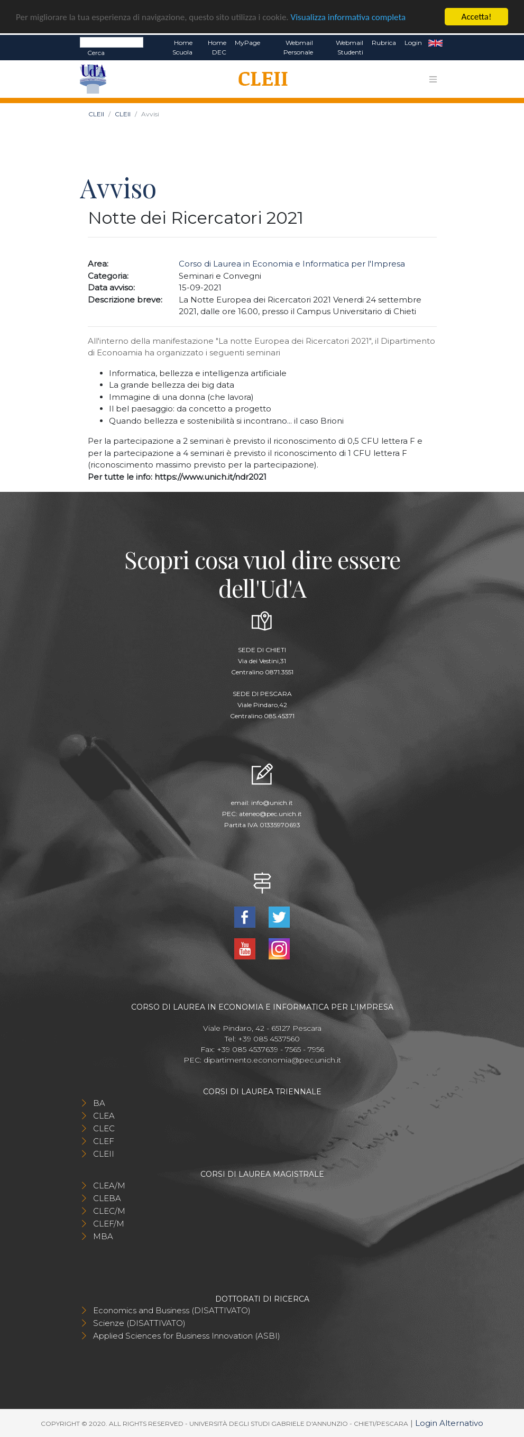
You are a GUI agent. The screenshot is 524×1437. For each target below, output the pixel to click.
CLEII (96, 114)
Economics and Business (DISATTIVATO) (172, 1310)
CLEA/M (109, 1185)
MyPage (247, 43)
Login (413, 43)
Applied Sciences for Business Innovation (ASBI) (186, 1335)
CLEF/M (108, 1223)
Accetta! (477, 16)
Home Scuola (182, 47)
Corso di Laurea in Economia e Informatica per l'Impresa (292, 264)
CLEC (104, 1128)
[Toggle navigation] (433, 78)
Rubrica (384, 43)
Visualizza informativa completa (348, 16)
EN (435, 43)
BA (99, 1102)
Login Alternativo (449, 1422)
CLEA (104, 1115)
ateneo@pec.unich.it (270, 814)
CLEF (103, 1141)
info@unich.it (272, 803)
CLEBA (107, 1198)
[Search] (111, 42)
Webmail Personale (298, 47)
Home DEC (217, 47)
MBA (103, 1236)
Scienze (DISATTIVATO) (139, 1322)
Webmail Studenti (349, 47)
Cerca (96, 53)
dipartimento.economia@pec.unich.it (272, 1059)
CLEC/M (109, 1210)
